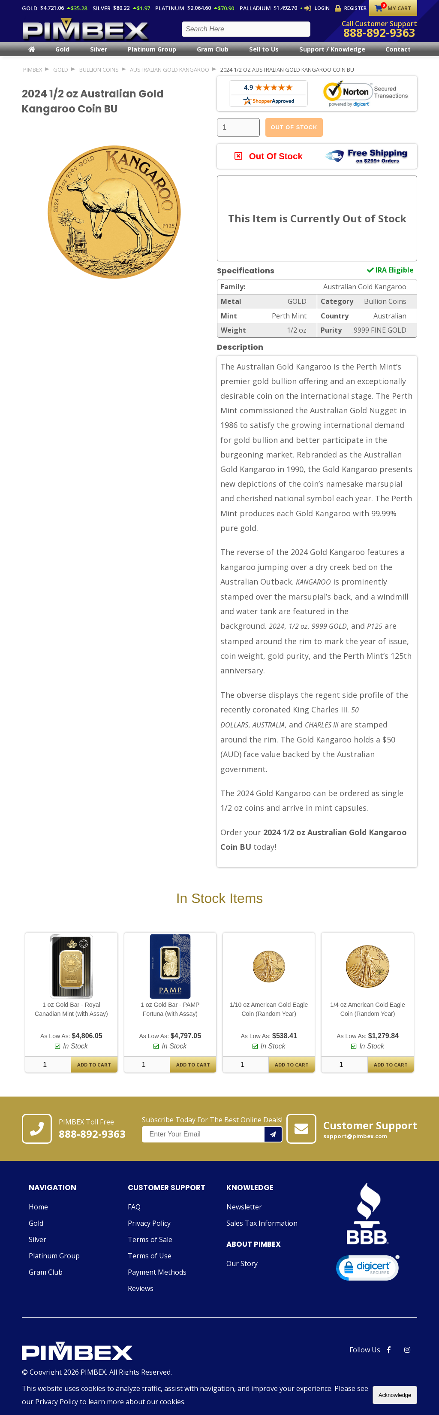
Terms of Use (149, 1263)
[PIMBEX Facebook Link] (388, 1357)
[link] (368, 1277)
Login (317, 8)
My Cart (393, 8)
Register (351, 8)
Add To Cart (94, 1072)
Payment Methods (157, 1279)
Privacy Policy (149, 1230)
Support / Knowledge (332, 56)
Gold (62, 56)
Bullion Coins (99, 76)
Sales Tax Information (262, 1230)
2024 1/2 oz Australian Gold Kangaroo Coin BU (287, 76)
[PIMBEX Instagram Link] (407, 1357)
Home (38, 1214)
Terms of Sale (150, 1246)
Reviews (140, 1295)
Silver (98, 56)
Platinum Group (152, 56)
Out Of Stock (294, 134)
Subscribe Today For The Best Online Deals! (212, 1136)
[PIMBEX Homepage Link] (86, 32)
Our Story (242, 1271)
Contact (398, 56)
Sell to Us (264, 56)
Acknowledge (395, 1395)
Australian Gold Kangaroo (169, 76)
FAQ (134, 1214)
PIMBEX (32, 76)
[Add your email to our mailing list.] (274, 1142)
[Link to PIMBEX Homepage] (97, 1359)
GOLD (60, 76)
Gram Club (213, 56)
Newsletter (244, 1214)
